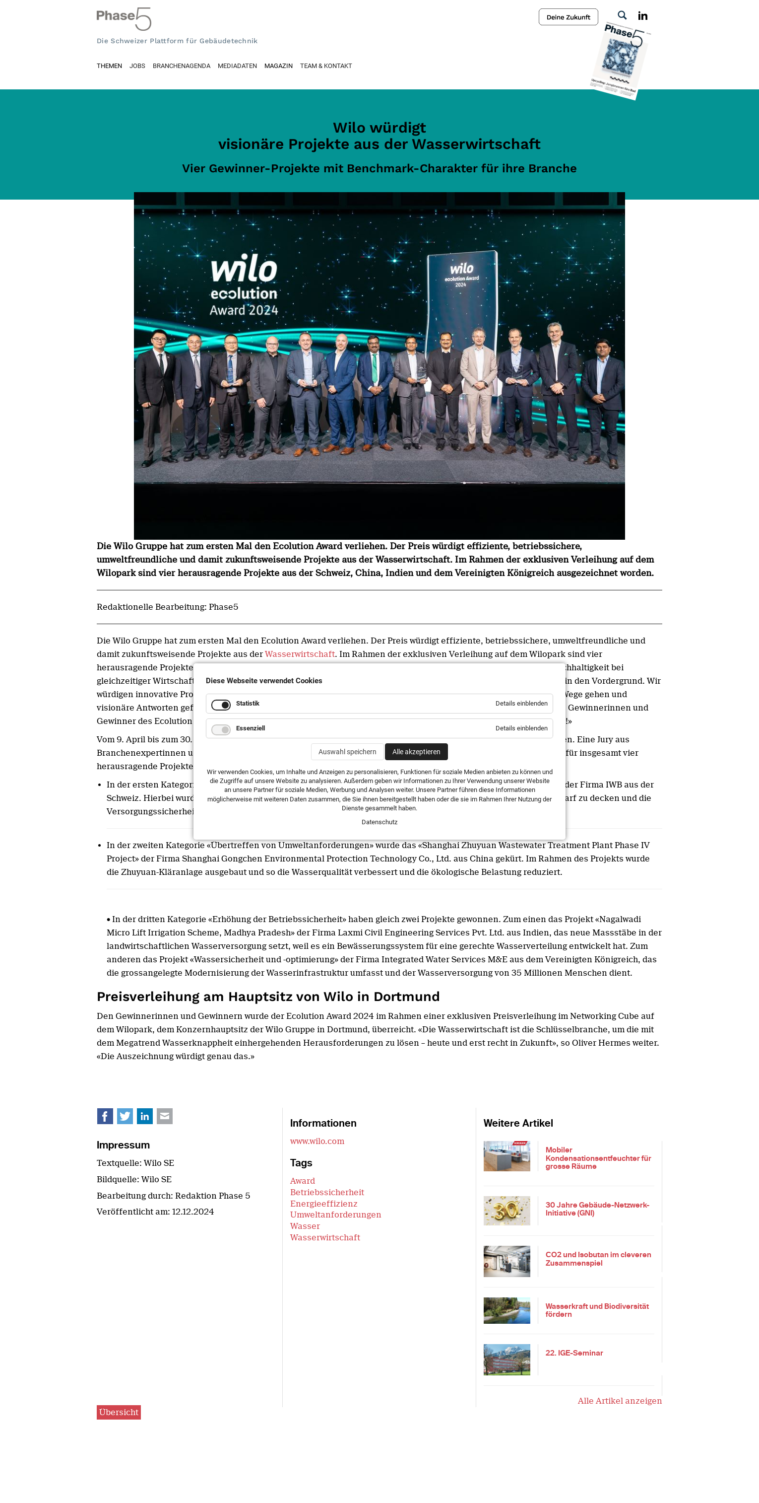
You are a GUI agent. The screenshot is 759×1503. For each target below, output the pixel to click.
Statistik (247, 703)
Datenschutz (379, 822)
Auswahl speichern (347, 752)
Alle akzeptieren (416, 752)
